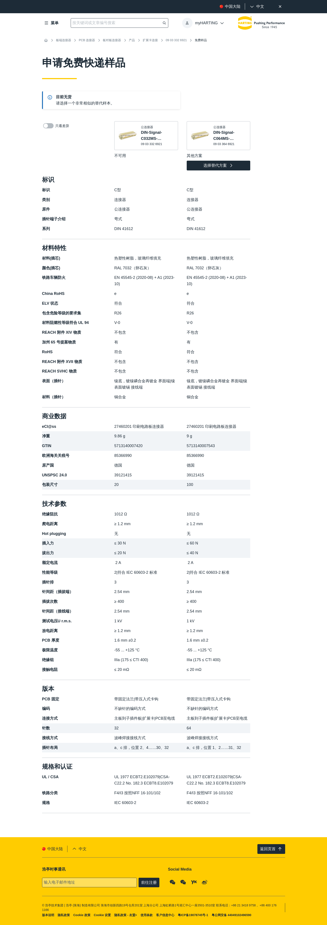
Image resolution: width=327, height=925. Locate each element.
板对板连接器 (112, 40)
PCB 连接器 (87, 40)
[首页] (46, 40)
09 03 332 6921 (176, 40)
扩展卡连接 (150, 40)
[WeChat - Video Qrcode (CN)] (183, 882)
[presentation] (257, 6)
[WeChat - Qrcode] (172, 882)
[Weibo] (204, 882)
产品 (132, 40)
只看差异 (56, 125)
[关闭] (280, 6)
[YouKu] (193, 882)
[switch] (48, 125)
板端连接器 (63, 40)
